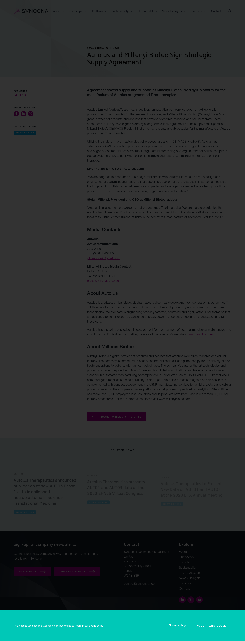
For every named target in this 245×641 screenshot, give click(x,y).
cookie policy (96, 625)
